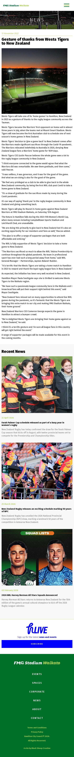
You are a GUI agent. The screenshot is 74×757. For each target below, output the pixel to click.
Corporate (37, 691)
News (37, 700)
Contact (37, 718)
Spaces (37, 682)
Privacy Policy (37, 732)
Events (37, 674)
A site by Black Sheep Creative (37, 748)
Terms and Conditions (37, 728)
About (37, 709)
